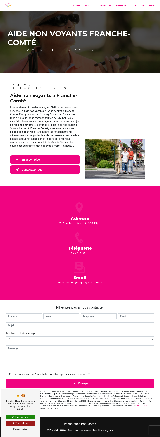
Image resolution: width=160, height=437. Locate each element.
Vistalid (53, 430)
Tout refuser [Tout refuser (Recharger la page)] (21, 423)
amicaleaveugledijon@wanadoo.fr (80, 276)
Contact (151, 5)
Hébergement (121, 5)
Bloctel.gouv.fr (141, 406)
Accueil (76, 5)
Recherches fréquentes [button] (80, 424)
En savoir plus (27, 159)
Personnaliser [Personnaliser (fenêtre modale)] (20, 429)
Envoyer (83, 383)
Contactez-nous (29, 169)
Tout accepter (20, 417)
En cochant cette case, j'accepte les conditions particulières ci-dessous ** (49, 374)
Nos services (105, 5)
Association (89, 5)
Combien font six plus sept (20, 333)
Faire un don (138, 5)
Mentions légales (103, 430)
